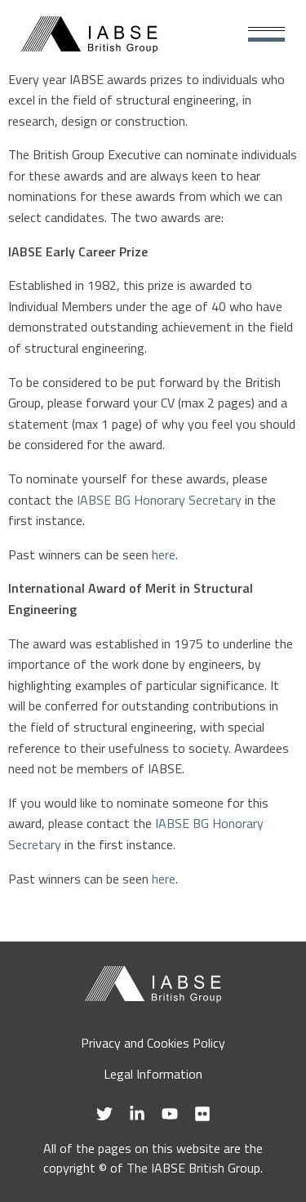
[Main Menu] (266, 34)
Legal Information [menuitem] (153, 1074)
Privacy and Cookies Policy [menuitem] (153, 1043)
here (163, 554)
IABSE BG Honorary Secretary (159, 500)
